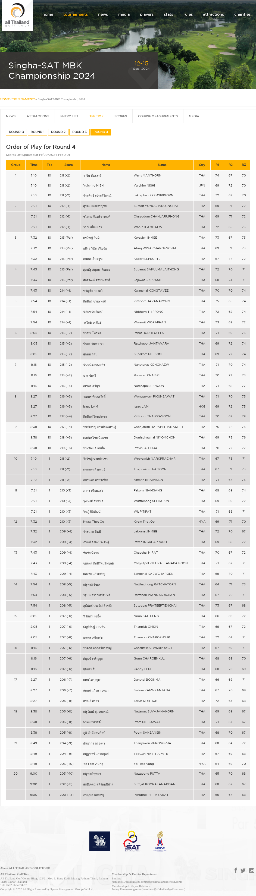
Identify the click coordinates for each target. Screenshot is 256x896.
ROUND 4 (100, 132)
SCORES (120, 116)
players (147, 14)
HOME (5, 99)
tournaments (75, 14)
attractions (213, 14)
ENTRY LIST (69, 116)
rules (188, 14)
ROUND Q (16, 132)
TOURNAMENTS (24, 99)
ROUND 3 (79, 132)
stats (168, 14)
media (124, 14)
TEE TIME (96, 116)
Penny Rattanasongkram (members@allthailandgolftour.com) (148, 889)
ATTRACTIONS (38, 116)
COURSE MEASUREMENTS (158, 116)
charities (242, 14)
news (103, 14)
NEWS (10, 116)
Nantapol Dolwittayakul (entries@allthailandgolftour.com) (147, 881)
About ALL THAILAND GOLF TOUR (25, 868)
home (47, 14)
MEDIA (194, 116)
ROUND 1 (37, 132)
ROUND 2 (58, 132)
